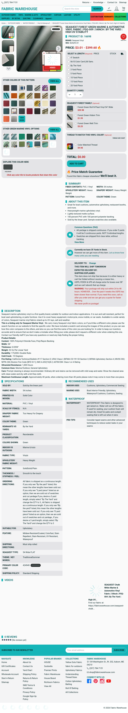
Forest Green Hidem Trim (89, 115)
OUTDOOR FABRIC (9, 15)
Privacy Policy (29, 692)
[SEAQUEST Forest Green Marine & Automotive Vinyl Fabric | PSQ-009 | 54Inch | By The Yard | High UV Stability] (39, 49)
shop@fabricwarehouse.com (101, 672)
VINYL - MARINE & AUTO (29, 15)
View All (54, 81)
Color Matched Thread (87, 145)
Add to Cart (77, 163)
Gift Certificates (8, 666)
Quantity (75, 90)
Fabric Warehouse (52, 674)
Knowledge (99, 2)
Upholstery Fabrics (74, 670)
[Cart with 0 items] (123, 9)
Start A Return (8, 678)
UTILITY (78, 15)
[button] (58, 49)
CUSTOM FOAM (97, 17)
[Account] (116, 9)
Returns (86, 2)
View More (79, 242)
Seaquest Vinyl (78, 40)
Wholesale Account (10, 674)
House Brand (50, 678)
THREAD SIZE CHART (118, 138)
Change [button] (92, 263)
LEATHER (68, 15)
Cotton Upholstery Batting (74, 682)
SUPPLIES (6, 18)
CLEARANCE (38, 18)
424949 (32, 565)
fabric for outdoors (74, 666)
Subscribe (119, 650)
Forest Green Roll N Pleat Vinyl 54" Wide (95, 107)
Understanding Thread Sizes (72, 675)
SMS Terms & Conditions (29, 686)
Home (4, 662)
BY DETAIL (17, 18)
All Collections (72, 692)
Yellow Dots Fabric (74, 662)
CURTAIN (58, 15)
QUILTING (27, 18)
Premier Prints (50, 670)
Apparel (49, 18)
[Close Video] (44, 53)
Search (97, 9)
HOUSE (47, 662)
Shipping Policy (29, 674)
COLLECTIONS (120, 17)
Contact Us (112, 2)
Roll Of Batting (72, 688)
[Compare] (109, 9)
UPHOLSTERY (46, 15)
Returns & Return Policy (30, 679)
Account (5, 670)
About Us (27, 662)
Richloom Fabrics (52, 682)
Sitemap (122, 2)
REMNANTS (109, 17)
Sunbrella (48, 666)
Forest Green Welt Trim (88, 123)
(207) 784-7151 (10, 2)
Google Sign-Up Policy (29, 697)
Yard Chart (27, 670)
